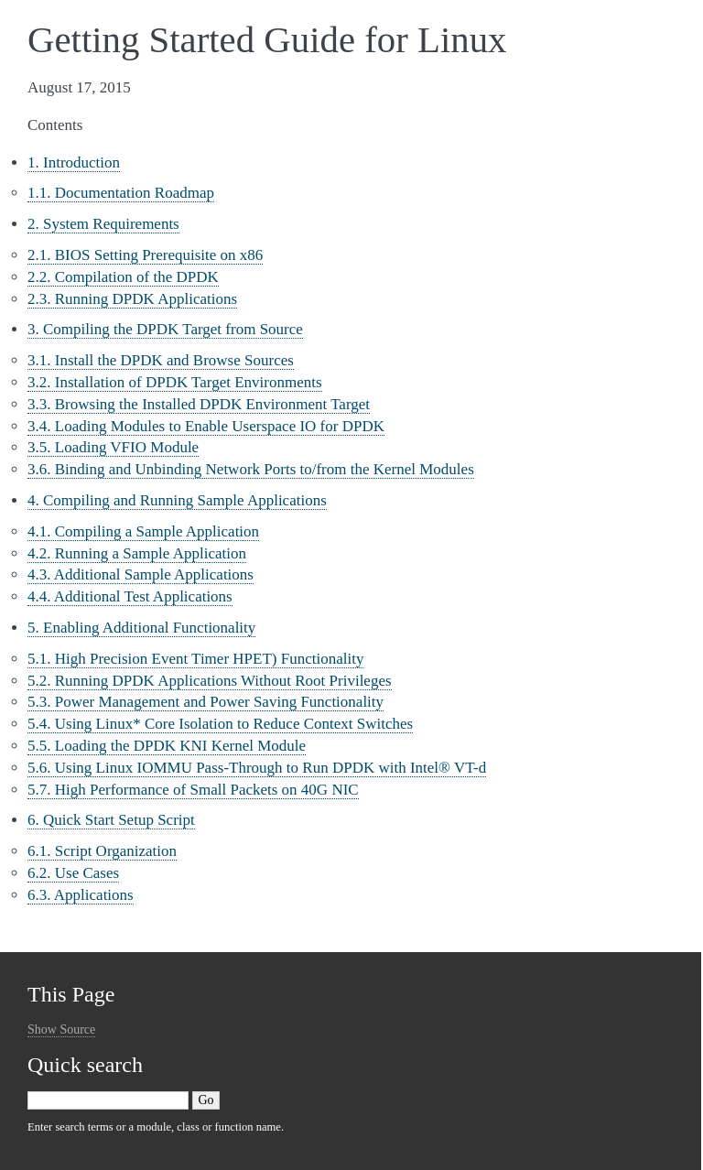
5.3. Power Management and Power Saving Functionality (205, 701)
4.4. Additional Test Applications (130, 596)
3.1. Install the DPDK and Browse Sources (160, 360)
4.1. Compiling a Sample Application (143, 531)
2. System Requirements (103, 224)
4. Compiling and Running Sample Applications (177, 500)
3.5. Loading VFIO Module (113, 447)
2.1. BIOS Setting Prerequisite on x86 (145, 255)
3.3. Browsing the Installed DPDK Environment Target (198, 404)
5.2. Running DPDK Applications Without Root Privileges (209, 680)
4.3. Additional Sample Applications (140, 574)
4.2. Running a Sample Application (136, 553)
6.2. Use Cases (73, 873)
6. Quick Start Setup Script (111, 820)
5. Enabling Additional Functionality (141, 627)
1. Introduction (73, 162)
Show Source (61, 1029)
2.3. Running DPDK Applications (132, 299)
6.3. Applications (80, 895)
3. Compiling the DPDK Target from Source (165, 329)
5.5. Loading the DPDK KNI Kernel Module (166, 745)
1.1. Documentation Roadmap (120, 192)
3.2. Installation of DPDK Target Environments (174, 382)
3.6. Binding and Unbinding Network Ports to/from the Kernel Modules (250, 469)
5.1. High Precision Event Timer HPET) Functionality (195, 658)
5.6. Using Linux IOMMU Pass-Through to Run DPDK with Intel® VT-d (256, 767)
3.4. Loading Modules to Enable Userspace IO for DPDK (205, 426)
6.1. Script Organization (102, 851)
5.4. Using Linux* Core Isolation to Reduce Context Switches (220, 723)
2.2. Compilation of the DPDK (123, 277)
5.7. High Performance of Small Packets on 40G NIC (193, 789)
